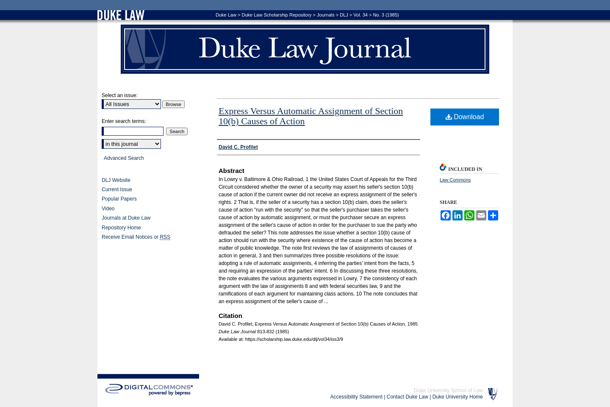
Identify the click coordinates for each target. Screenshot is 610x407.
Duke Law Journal (305, 49)
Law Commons (455, 179)
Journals (326, 14)
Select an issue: (120, 95)
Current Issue (117, 189)
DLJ (344, 14)
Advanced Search (124, 158)
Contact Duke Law (407, 397)
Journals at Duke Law (126, 218)
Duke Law (226, 14)
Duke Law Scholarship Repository (276, 14)
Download (465, 116)
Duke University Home (458, 397)
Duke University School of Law (448, 390)
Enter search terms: (124, 121)
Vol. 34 (360, 14)
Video (108, 209)
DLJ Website (116, 180)
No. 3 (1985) (386, 14)
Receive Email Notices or (136, 237)
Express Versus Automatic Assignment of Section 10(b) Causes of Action (311, 116)
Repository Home (121, 228)
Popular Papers (119, 199)
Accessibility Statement (356, 397)
